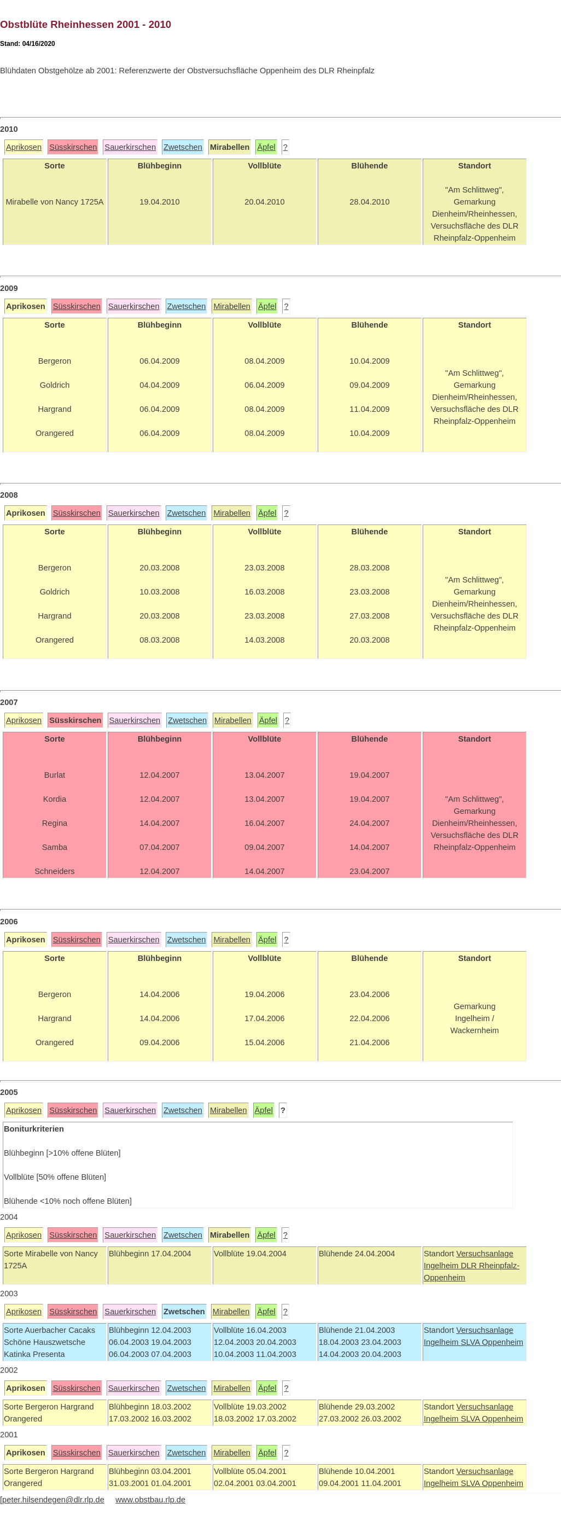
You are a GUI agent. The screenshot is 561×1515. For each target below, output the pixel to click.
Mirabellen (231, 306)
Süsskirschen (73, 147)
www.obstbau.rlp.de (150, 1499)
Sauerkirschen (130, 147)
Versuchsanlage (484, 1253)
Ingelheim (442, 1265)
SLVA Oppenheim (492, 1342)
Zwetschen (182, 147)
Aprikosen (24, 147)
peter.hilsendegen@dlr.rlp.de (53, 1499)
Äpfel (266, 147)
